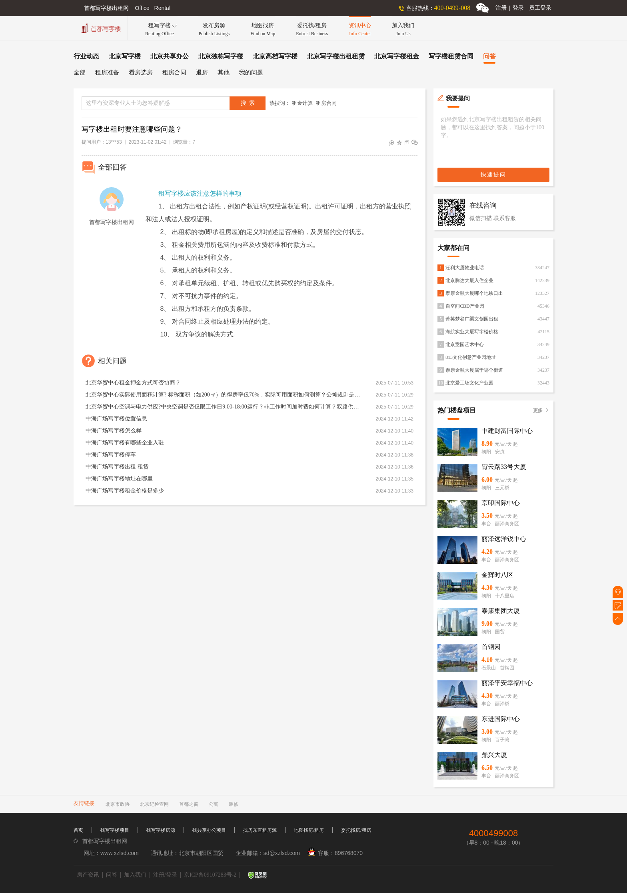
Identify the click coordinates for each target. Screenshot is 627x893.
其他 (224, 72)
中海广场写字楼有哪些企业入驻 (125, 443)
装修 (233, 804)
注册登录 (509, 8)
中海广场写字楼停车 (111, 455)
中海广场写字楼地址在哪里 (119, 479)
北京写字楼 (125, 56)
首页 (78, 830)
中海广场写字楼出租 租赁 (117, 467)
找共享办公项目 (209, 830)
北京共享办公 (169, 56)
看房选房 (141, 72)
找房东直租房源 (260, 830)
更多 (541, 410)
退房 (202, 72)
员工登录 (540, 8)
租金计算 (302, 103)
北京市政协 (118, 804)
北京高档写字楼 (275, 56)
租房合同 (174, 72)
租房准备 (107, 72)
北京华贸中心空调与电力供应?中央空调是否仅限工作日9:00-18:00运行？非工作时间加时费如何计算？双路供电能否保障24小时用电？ (223, 407)
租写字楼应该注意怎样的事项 (200, 193)
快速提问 (493, 175)
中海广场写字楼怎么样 (114, 431)
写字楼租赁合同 (451, 56)
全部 (80, 72)
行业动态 (86, 56)
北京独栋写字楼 (220, 56)
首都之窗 (188, 804)
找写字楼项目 (114, 830)
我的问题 (251, 72)
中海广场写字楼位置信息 (116, 419)
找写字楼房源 (160, 830)
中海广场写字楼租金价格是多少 (125, 491)
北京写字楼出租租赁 (336, 56)
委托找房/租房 (356, 830)
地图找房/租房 (309, 830)
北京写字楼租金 (396, 56)
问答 (489, 56)
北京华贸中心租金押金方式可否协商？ (133, 383)
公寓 (213, 804)
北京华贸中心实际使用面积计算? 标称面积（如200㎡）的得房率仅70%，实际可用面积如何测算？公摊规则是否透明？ (223, 395)
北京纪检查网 (154, 804)
